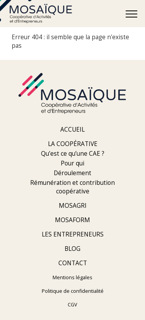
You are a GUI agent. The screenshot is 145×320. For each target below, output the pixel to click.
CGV (72, 304)
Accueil (72, 129)
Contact (72, 263)
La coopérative (72, 144)
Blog (72, 249)
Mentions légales (72, 277)
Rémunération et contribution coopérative (72, 187)
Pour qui (72, 163)
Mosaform (72, 220)
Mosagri (73, 206)
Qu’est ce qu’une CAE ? (72, 154)
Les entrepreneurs (73, 234)
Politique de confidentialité (73, 291)
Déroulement (72, 173)
